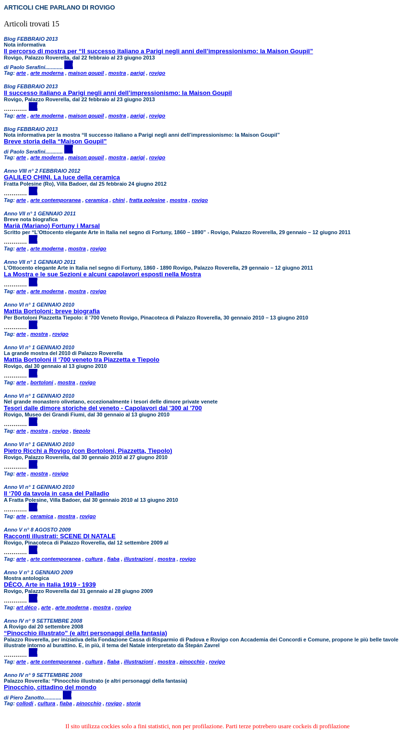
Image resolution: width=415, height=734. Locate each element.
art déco (26, 607)
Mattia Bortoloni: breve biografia (52, 311)
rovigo (157, 73)
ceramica (96, 200)
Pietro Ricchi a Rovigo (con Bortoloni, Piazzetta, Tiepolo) (88, 450)
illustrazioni (138, 559)
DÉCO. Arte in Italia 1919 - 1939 (50, 584)
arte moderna (47, 73)
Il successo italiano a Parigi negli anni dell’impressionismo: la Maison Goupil (118, 92)
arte (21, 73)
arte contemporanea (55, 200)
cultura (94, 559)
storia (133, 703)
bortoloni (41, 382)
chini (118, 200)
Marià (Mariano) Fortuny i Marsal (52, 225)
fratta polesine (147, 200)
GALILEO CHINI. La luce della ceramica (62, 177)
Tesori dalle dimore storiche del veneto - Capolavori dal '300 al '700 (103, 408)
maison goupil (86, 73)
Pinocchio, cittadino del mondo (50, 687)
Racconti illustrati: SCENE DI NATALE (60, 536)
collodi (24, 703)
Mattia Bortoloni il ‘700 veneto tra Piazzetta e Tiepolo (81, 359)
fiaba (113, 559)
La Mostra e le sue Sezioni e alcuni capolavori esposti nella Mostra (102, 274)
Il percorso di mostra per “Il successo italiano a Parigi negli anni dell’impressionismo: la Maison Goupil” (158, 51)
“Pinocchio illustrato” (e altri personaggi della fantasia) (85, 633)
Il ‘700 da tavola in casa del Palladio (56, 493)
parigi (137, 73)
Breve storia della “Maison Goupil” (55, 141)
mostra (117, 73)
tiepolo (81, 431)
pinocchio (191, 661)
